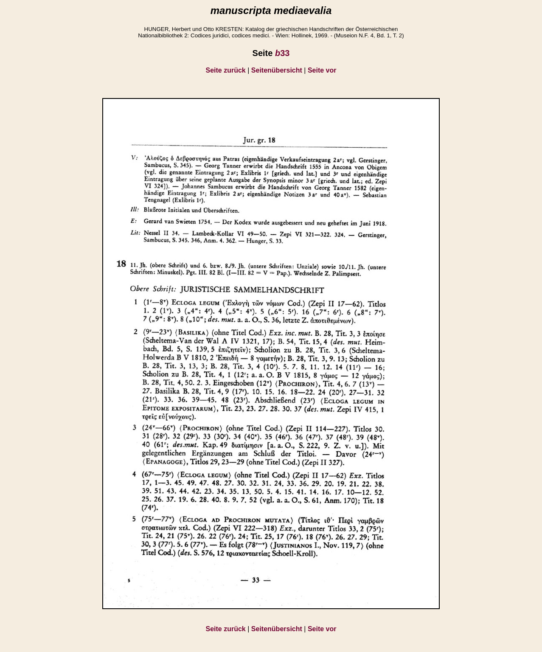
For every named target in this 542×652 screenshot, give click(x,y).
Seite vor (322, 70)
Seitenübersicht (276, 70)
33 (282, 53)
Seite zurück (226, 70)
